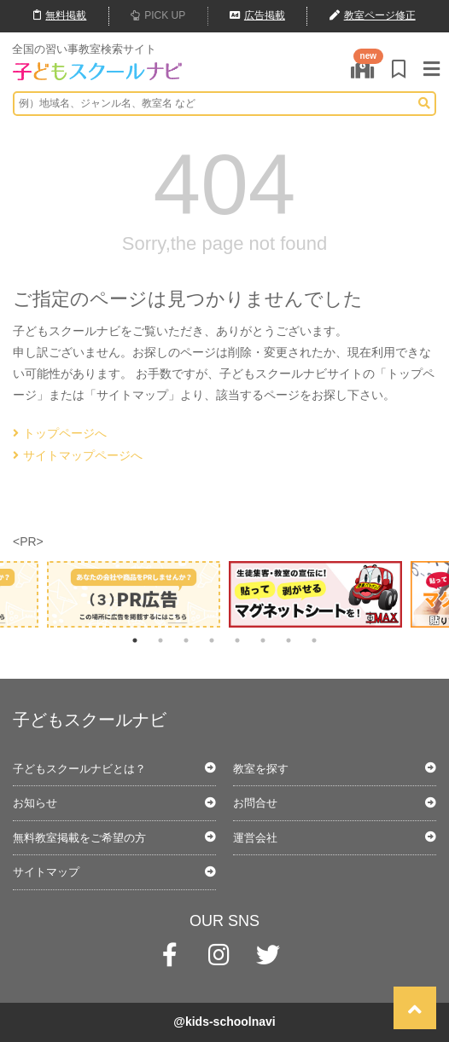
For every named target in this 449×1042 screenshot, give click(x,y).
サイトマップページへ (78, 455)
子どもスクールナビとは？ (79, 768)
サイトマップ (46, 871)
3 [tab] (186, 640)
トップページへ (60, 433)
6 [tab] (262, 640)
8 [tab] (314, 640)
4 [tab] (211, 640)
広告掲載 (257, 15)
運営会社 (255, 837)
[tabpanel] (315, 594)
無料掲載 (59, 15)
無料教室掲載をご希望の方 (79, 837)
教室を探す (261, 768)
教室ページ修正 (372, 15)
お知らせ (35, 802)
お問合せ (255, 802)
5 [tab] (237, 640)
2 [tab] (160, 640)
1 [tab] (134, 640)
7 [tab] (288, 640)
